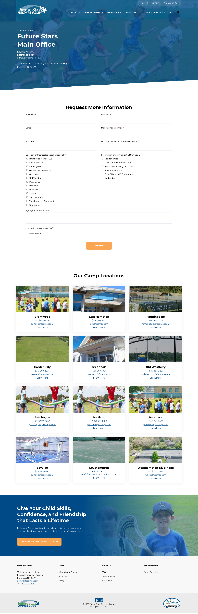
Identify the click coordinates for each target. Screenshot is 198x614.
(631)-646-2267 (42, 320)
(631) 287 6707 (99, 320)
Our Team (64, 576)
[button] (178, 12)
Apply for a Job (151, 572)
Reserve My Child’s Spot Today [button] (39, 541)
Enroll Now (107, 580)
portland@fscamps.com (99, 424)
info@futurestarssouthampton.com (99, 474)
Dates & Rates (108, 576)
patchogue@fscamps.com (42, 424)
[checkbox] (61, 181)
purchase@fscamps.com (155, 424)
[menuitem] (145, 3)
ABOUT (74, 12)
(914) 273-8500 (26, 52)
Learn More (42, 327)
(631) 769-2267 (156, 320)
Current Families (154, 12)
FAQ (104, 572)
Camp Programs (92, 12)
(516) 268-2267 (42, 371)
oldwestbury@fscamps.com (156, 374)
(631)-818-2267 (42, 471)
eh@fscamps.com (99, 324)
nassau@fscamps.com (42, 374)
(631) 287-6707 (99, 371)
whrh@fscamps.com (155, 475)
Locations (113, 12)
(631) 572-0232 (42, 421)
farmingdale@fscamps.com (155, 324)
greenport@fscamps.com (99, 374)
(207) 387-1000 (99, 421)
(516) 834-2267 (156, 371)
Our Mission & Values (69, 572)
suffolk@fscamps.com (42, 324)
